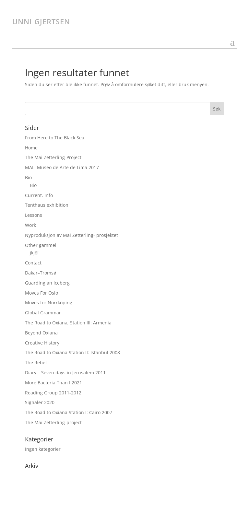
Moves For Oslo (41, 293)
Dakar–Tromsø (40, 273)
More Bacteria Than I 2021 (53, 382)
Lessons (33, 215)
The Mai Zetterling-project (53, 422)
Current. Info (39, 195)
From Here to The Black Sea (54, 137)
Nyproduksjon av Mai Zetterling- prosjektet (71, 235)
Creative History (42, 343)
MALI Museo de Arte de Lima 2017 (62, 167)
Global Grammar (43, 312)
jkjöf (34, 253)
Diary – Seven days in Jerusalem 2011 (65, 372)
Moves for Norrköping (48, 302)
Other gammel (40, 245)
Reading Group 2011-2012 (53, 393)
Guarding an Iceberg (47, 283)
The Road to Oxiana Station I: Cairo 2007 (68, 412)
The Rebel (36, 362)
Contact (33, 263)
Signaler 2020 (39, 402)
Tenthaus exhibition (46, 205)
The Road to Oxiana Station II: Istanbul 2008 (72, 352)
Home (31, 148)
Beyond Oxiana (41, 333)
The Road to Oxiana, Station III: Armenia (68, 323)
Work (30, 225)
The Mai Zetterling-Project (53, 157)
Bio (28, 177)
